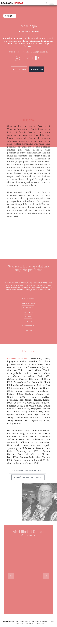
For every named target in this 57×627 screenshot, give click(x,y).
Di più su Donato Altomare (28, 476)
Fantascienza (43, 52)
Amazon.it (28, 306)
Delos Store (28, 298)
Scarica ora (37, 69)
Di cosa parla (19, 69)
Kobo (28, 315)
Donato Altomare (29, 31)
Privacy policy (39, 623)
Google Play (28, 324)
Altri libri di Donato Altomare (28, 469)
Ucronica (8, 16)
